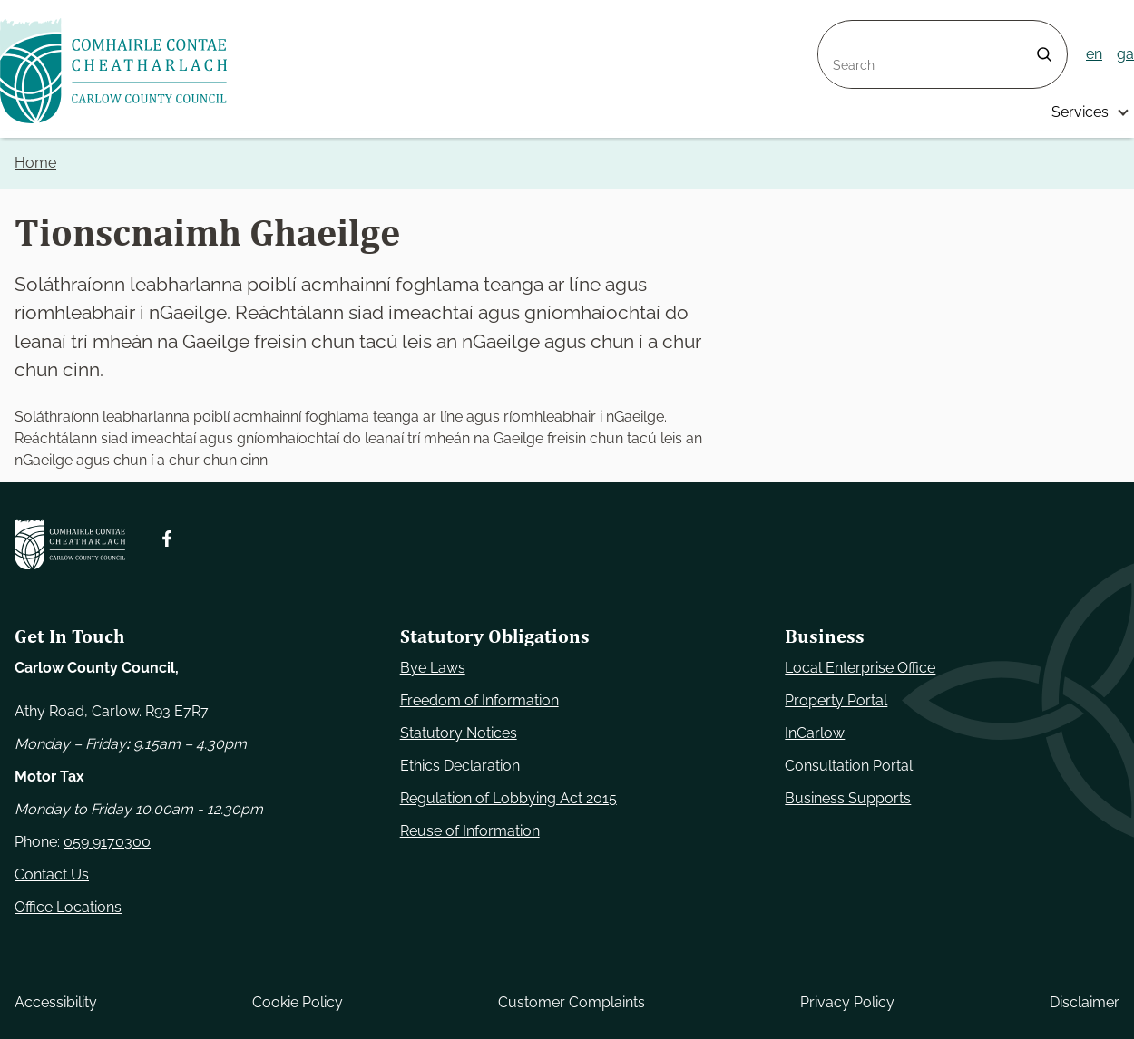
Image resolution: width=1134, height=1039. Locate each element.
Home (35, 162)
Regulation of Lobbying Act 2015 (508, 798)
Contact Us (52, 874)
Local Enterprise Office (860, 667)
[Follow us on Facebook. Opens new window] (167, 538)
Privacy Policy (847, 1002)
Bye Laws (432, 667)
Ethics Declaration (460, 765)
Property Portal (836, 700)
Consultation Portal (849, 765)
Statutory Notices (458, 733)
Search (841, 31)
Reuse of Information (470, 831)
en (1094, 54)
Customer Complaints (571, 1002)
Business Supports (848, 798)
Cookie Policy (297, 1002)
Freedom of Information (479, 700)
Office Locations (68, 907)
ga (1125, 54)
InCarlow (815, 733)
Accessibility (56, 1002)
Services (1080, 112)
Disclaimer (1084, 1002)
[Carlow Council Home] (70, 544)
